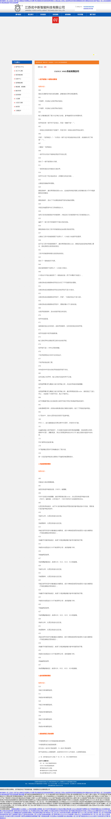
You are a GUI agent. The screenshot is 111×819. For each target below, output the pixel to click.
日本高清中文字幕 (102, 816)
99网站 (46, 810)
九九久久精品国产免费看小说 (80, 809)
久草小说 (86, 812)
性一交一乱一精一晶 (97, 814)
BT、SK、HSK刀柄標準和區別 (48, 763)
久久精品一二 (24, 809)
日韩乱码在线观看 (7, 810)
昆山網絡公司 (73, 783)
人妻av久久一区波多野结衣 (82, 814)
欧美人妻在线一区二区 (96, 812)
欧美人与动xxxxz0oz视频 (91, 810)
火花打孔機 (19, 102)
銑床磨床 (18, 94)
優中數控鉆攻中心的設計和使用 (48, 770)
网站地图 (21, 794)
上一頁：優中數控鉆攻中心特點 (46, 757)
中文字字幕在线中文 (51, 809)
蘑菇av (30, 812)
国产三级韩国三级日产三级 (17, 814)
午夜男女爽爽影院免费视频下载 (30, 816)
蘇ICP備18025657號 (58, 785)
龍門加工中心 (20, 67)
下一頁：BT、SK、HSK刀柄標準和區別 (66, 757)
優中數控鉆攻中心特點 (46, 768)
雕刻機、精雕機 (20, 86)
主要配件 (18, 110)
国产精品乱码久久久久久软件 (88, 816)
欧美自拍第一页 (31, 814)
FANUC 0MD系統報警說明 (47, 765)
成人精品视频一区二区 (71, 816)
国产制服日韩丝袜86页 (76, 810)
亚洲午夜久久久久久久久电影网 (63, 814)
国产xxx (80, 812)
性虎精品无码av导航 (37, 810)
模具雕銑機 (19, 75)
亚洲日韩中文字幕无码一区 (22, 810)
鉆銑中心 (18, 78)
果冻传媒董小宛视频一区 (37, 809)
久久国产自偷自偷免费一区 (45, 814)
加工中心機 (19, 71)
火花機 (18, 98)
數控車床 (18, 90)
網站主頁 (45, 62)
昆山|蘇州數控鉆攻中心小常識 (48, 773)
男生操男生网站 (38, 812)
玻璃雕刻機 (19, 82)
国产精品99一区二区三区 (51, 812)
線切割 (18, 106)
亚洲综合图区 (15, 809)
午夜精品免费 (45, 816)
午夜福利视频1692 (95, 809)
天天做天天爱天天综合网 (12, 816)
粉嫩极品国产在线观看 (21, 812)
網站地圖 (84, 783)
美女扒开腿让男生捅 (64, 809)
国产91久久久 (103, 810)
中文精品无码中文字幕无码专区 (58, 810)
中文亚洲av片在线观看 (56, 816)
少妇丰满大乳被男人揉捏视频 (68, 812)
